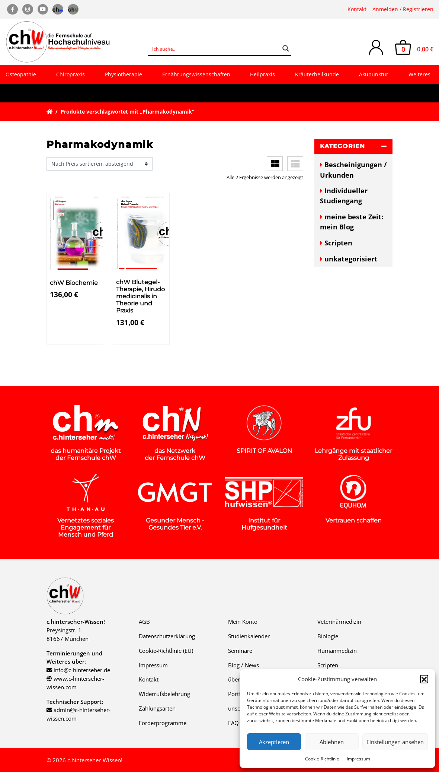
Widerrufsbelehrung (164, 694)
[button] (424, 679)
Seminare (240, 650)
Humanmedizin (337, 650)
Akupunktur (373, 74)
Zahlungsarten (157, 708)
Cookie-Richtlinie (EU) (166, 650)
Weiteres (419, 74)
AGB (144, 621)
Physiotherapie (123, 74)
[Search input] (214, 48)
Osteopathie (21, 74)
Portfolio (239, 694)
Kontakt (356, 9)
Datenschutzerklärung (167, 636)
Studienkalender (249, 636)
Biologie (327, 636)
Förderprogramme (162, 723)
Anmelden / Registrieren (402, 9)
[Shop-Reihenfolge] (100, 164)
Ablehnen (332, 742)
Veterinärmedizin (339, 621)
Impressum (358, 759)
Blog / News (243, 665)
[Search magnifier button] (286, 48)
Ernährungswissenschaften (196, 74)
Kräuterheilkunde (317, 74)
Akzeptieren (274, 742)
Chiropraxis (70, 74)
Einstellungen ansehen (395, 742)
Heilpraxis (262, 74)
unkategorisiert (350, 258)
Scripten (338, 242)
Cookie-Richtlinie (322, 759)
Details (63, 337)
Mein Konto (242, 621)
